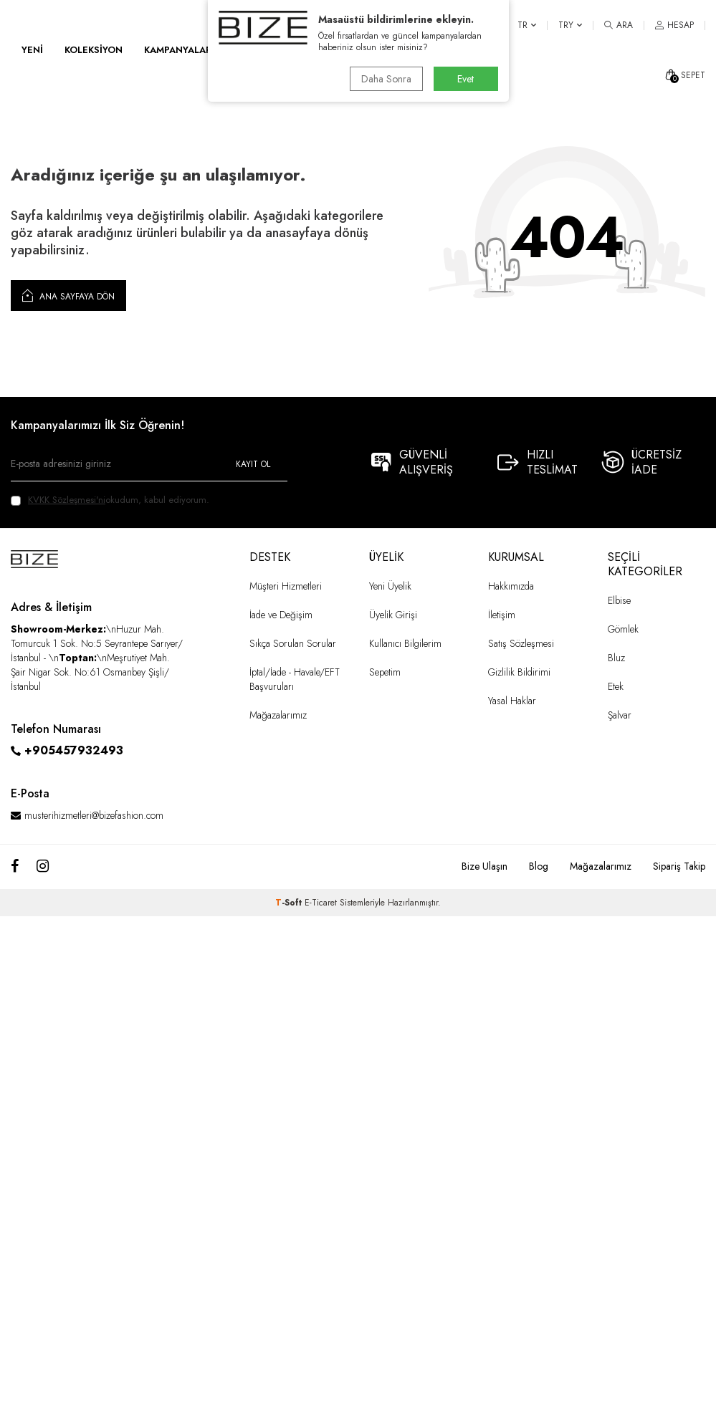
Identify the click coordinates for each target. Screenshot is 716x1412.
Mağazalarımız (278, 715)
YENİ (32, 50)
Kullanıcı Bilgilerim (405, 643)
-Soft (290, 902)
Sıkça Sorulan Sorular (292, 643)
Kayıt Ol (253, 464)
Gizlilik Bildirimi (519, 672)
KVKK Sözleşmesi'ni (66, 499)
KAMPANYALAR (177, 50)
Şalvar (619, 715)
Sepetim (385, 672)
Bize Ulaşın (484, 866)
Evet (465, 79)
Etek (616, 686)
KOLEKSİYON (94, 50)
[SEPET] (684, 75)
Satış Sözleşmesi (521, 643)
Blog (538, 866)
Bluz (616, 657)
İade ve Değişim (280, 614)
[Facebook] (15, 867)
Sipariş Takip (679, 866)
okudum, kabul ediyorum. (110, 500)
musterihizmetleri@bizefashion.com (93, 815)
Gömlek (623, 629)
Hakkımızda (511, 586)
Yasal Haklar (512, 700)
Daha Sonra (386, 79)
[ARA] (618, 25)
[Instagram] (43, 867)
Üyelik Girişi (393, 614)
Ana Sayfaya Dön (68, 295)
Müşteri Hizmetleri (285, 586)
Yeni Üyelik (390, 586)
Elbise (619, 600)
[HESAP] (674, 25)
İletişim (501, 614)
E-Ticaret (321, 902)
